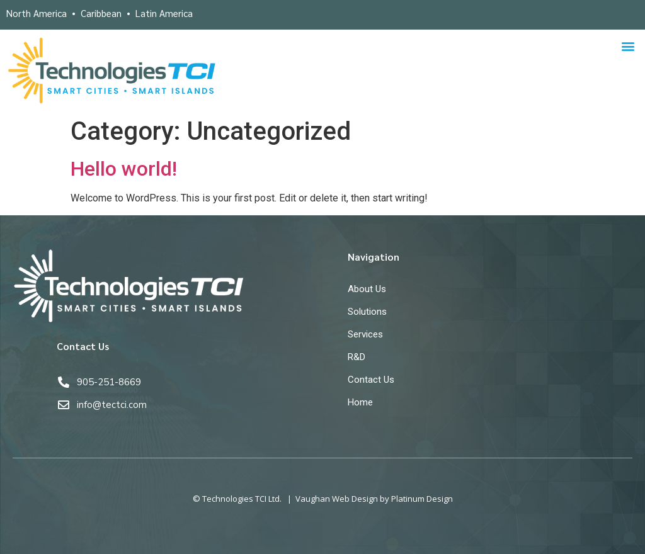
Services (365, 334)
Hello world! (124, 169)
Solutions (367, 311)
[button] (628, 46)
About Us (367, 289)
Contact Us (371, 379)
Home (360, 402)
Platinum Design (422, 498)
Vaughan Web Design (336, 498)
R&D (356, 357)
